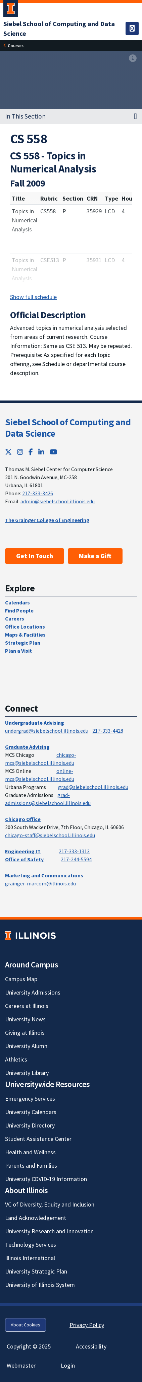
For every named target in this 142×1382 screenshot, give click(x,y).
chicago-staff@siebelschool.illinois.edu (50, 835)
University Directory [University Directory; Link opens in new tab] (30, 1125)
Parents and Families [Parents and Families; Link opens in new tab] (31, 1165)
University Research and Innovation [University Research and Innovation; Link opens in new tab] (49, 1231)
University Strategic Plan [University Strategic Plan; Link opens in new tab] (36, 1271)
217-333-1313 (74, 851)
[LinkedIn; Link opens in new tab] (41, 452)
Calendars (17, 602)
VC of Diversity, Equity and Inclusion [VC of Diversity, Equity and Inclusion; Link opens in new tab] (49, 1204)
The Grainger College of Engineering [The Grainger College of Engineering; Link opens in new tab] (47, 520)
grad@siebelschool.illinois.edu (93, 787)
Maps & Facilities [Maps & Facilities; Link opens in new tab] (25, 634)
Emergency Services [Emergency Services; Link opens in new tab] (30, 1098)
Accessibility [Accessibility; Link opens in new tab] (91, 1346)
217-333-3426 (37, 493)
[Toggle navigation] (132, 28)
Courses (15, 45)
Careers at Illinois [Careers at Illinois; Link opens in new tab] (26, 1006)
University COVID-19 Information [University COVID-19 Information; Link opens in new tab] (46, 1179)
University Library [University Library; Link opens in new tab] (27, 1073)
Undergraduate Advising (34, 722)
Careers (14, 618)
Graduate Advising (27, 746)
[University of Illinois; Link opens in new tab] (30, 935)
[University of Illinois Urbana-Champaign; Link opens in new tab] (10, 10)
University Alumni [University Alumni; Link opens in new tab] (27, 1046)
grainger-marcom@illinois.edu (40, 883)
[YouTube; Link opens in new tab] (53, 452)
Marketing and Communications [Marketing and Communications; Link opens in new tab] (44, 875)
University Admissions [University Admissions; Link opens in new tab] (32, 992)
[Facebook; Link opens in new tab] (31, 452)
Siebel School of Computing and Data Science (68, 427)
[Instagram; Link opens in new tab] (20, 452)
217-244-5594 (76, 859)
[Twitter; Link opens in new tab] (8, 452)
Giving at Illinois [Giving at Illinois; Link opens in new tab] (25, 1032)
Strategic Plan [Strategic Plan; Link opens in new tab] (22, 642)
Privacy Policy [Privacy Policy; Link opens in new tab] (86, 1325)
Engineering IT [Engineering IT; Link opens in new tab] (23, 851)
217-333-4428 (107, 730)
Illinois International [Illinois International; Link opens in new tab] (30, 1258)
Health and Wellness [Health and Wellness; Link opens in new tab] (30, 1152)
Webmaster (21, 1365)
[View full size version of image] (133, 58)
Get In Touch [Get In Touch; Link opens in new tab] (34, 556)
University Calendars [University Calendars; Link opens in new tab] (30, 1112)
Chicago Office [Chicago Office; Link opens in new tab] (23, 819)
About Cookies (25, 1325)
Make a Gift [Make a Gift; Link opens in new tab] (95, 556)
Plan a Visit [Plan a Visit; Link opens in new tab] (18, 650)
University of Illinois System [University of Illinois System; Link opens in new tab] (40, 1285)
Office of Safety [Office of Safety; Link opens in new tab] (24, 859)
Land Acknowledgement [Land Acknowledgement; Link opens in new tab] (35, 1218)
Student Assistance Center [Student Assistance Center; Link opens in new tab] (38, 1139)
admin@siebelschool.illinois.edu (57, 501)
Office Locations (25, 626)
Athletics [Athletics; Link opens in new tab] (16, 1059)
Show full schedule (33, 297)
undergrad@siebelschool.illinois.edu (46, 730)
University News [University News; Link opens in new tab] (25, 1019)
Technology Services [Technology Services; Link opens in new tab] (30, 1244)
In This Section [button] (25, 116)
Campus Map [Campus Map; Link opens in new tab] (21, 979)
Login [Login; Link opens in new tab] (68, 1365)
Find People (19, 610)
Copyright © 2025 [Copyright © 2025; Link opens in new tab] (29, 1346)
